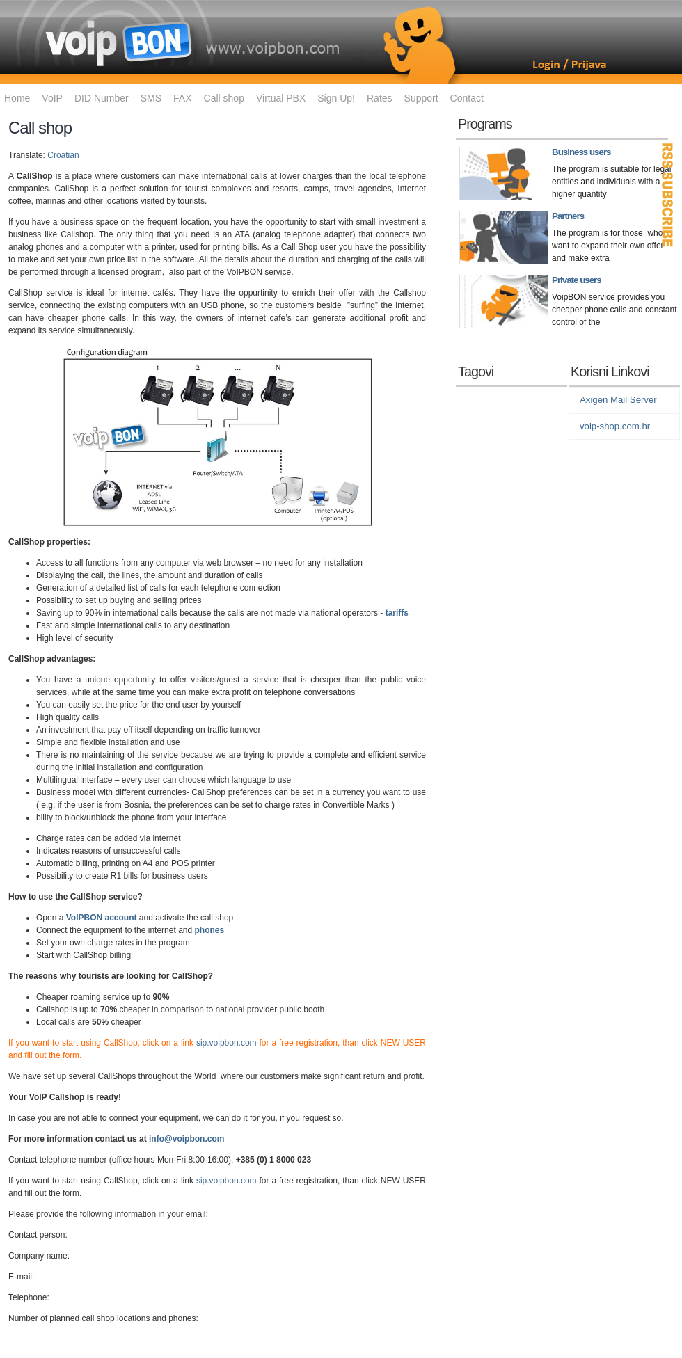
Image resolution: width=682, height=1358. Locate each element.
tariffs (397, 613)
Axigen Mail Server (618, 399)
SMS (151, 98)
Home (17, 98)
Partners (568, 216)
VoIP (52, 98)
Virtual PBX (281, 98)
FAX (182, 98)
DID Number (101, 98)
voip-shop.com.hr (615, 426)
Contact (467, 98)
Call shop (224, 98)
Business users (581, 152)
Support (421, 98)
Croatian (63, 155)
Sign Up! (336, 98)
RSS (668, 195)
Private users (576, 280)
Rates (379, 98)
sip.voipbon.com (226, 1043)
